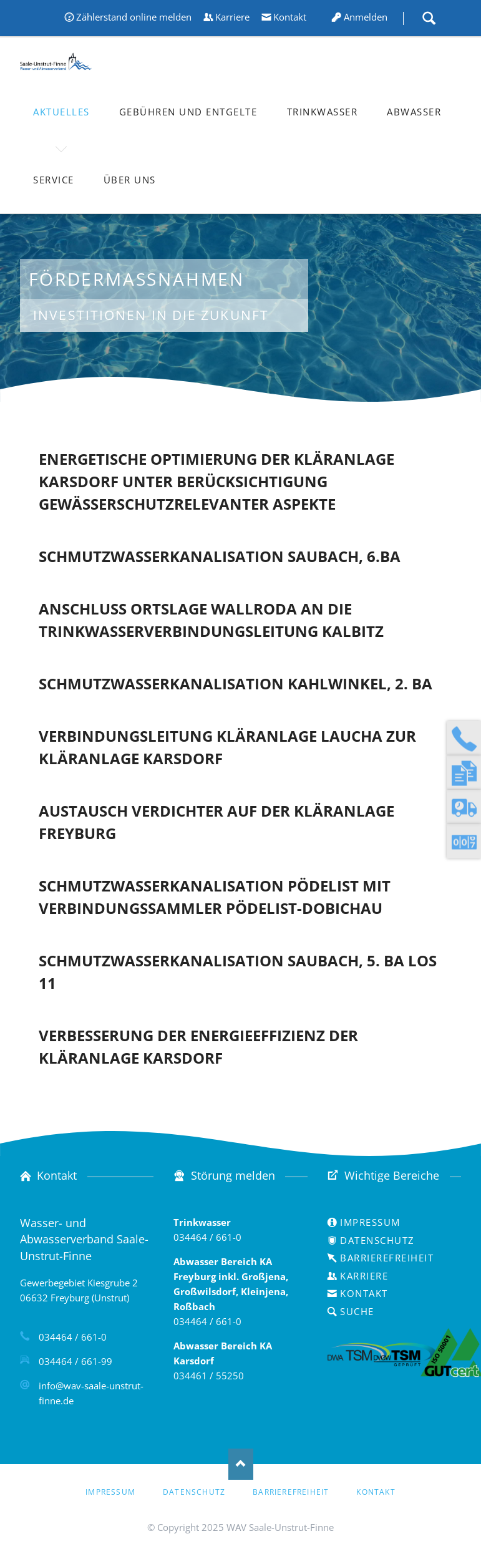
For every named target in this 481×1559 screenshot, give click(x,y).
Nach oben (240, 1464)
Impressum (370, 1222)
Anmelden (365, 17)
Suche (428, 18)
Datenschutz (377, 1240)
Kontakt (289, 17)
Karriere (232, 17)
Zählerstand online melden (134, 17)
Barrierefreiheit (387, 1257)
